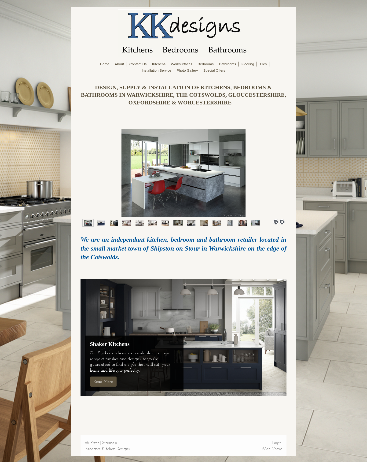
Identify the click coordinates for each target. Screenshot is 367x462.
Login (277, 442)
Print (92, 442)
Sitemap (109, 442)
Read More (103, 381)
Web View (271, 448)
